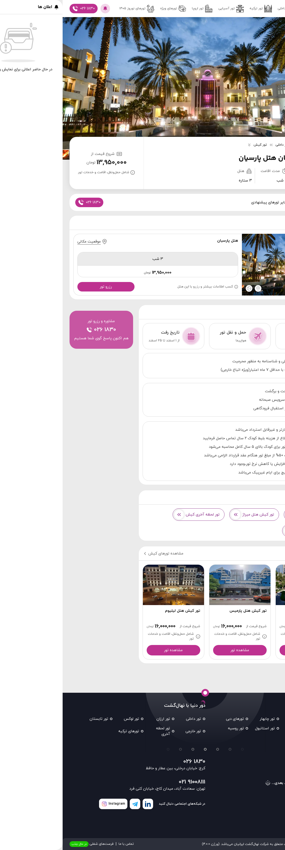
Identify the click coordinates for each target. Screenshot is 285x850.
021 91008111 (129, 782)
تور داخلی (226, 8)
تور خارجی (130, 731)
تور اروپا (139, 8)
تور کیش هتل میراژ (189, 514)
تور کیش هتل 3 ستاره (245, 530)
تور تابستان (36, 718)
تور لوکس (68, 718)
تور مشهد (266, 718)
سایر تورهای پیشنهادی (207, 202)
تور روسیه (173, 728)
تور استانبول (202, 728)
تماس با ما (63, 844)
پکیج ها (266, 202)
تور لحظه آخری (100, 731)
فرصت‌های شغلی (29, 844)
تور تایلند (267, 737)
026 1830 (132, 762)
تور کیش (267, 728)
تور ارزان (100, 718)
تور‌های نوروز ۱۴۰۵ (74, 8)
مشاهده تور (243, 650)
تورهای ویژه (111, 8)
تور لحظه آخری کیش (134, 514)
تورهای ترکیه (66, 731)
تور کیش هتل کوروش (246, 514)
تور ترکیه (198, 8)
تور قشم (236, 718)
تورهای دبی (172, 718)
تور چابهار (204, 718)
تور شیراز (236, 728)
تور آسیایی (168, 8)
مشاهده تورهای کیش (100, 553)
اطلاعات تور (242, 202)
